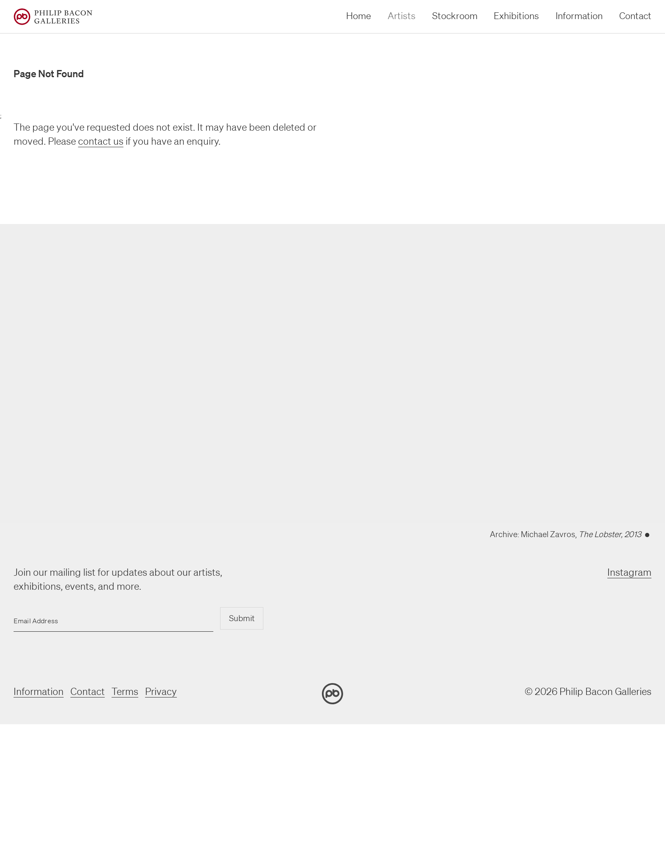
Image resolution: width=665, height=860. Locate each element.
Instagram (629, 572)
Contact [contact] (635, 15)
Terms (125, 691)
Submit (241, 618)
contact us (100, 141)
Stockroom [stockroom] (455, 15)
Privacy (161, 691)
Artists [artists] (402, 15)
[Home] (53, 16)
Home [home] (358, 15)
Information (39, 691)
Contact (87, 691)
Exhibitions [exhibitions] (516, 15)
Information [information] (579, 15)
